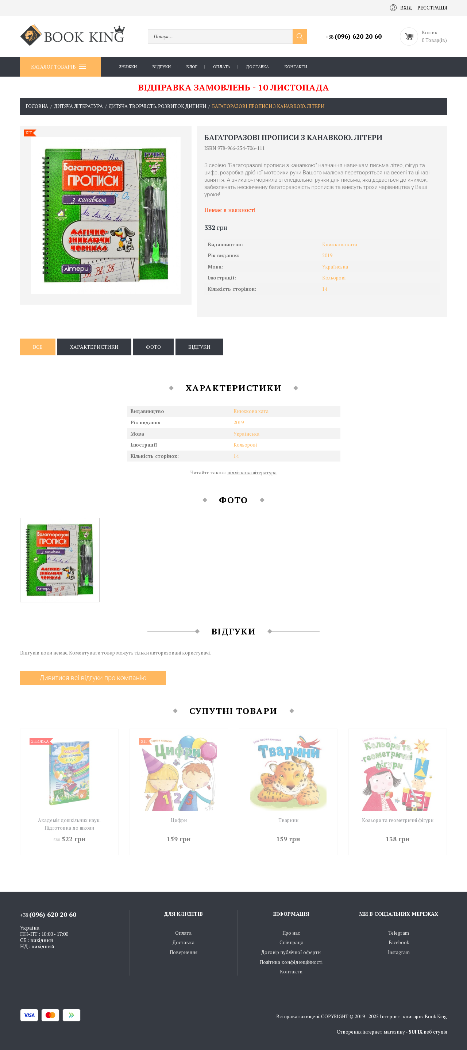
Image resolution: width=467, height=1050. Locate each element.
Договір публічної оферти (291, 952)
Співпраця (291, 942)
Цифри (179, 820)
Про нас (291, 933)
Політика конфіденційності (291, 962)
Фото (153, 346)
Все (38, 346)
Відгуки (162, 66)
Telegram (398, 933)
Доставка (257, 66)
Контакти (296, 66)
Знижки (128, 66)
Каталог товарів (58, 66)
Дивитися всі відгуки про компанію (92, 678)
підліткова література (252, 472)
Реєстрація (432, 7)
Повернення (183, 952)
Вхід (401, 7)
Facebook (399, 942)
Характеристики (94, 346)
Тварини (288, 820)
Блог (191, 66)
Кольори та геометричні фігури (397, 820)
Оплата (221, 66)
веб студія (435, 1031)
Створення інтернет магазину (371, 1031)
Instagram (399, 952)
